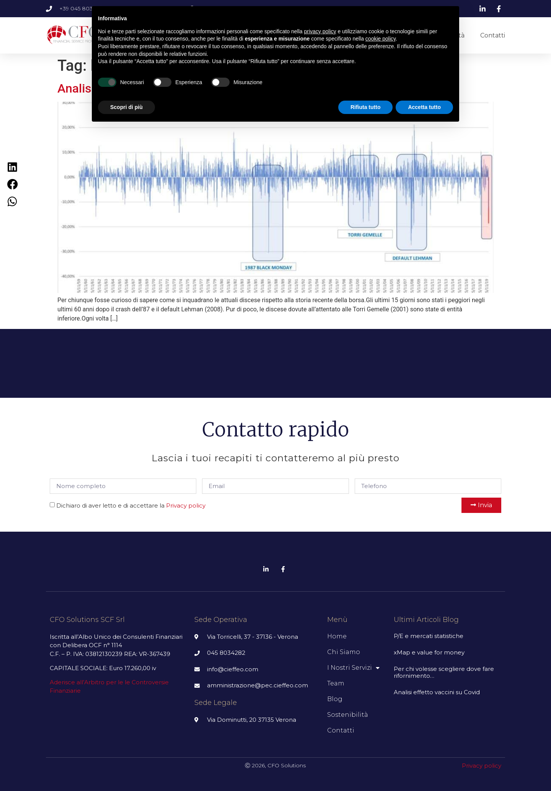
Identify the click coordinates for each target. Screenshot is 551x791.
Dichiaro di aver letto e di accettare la (130, 505)
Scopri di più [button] (126, 107)
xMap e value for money (429, 652)
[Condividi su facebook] (12, 184)
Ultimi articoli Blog (426, 619)
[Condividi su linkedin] (12, 167)
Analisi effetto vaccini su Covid (437, 692)
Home (337, 636)
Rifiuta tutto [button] (365, 107)
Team (335, 683)
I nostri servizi (353, 668)
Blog (334, 699)
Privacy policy (185, 505)
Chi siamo (343, 652)
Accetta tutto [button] (424, 107)
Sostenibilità (347, 714)
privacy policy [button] (320, 31)
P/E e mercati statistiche (428, 636)
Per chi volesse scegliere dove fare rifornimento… (444, 672)
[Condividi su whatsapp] (12, 201)
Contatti (492, 35)
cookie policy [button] (380, 39)
